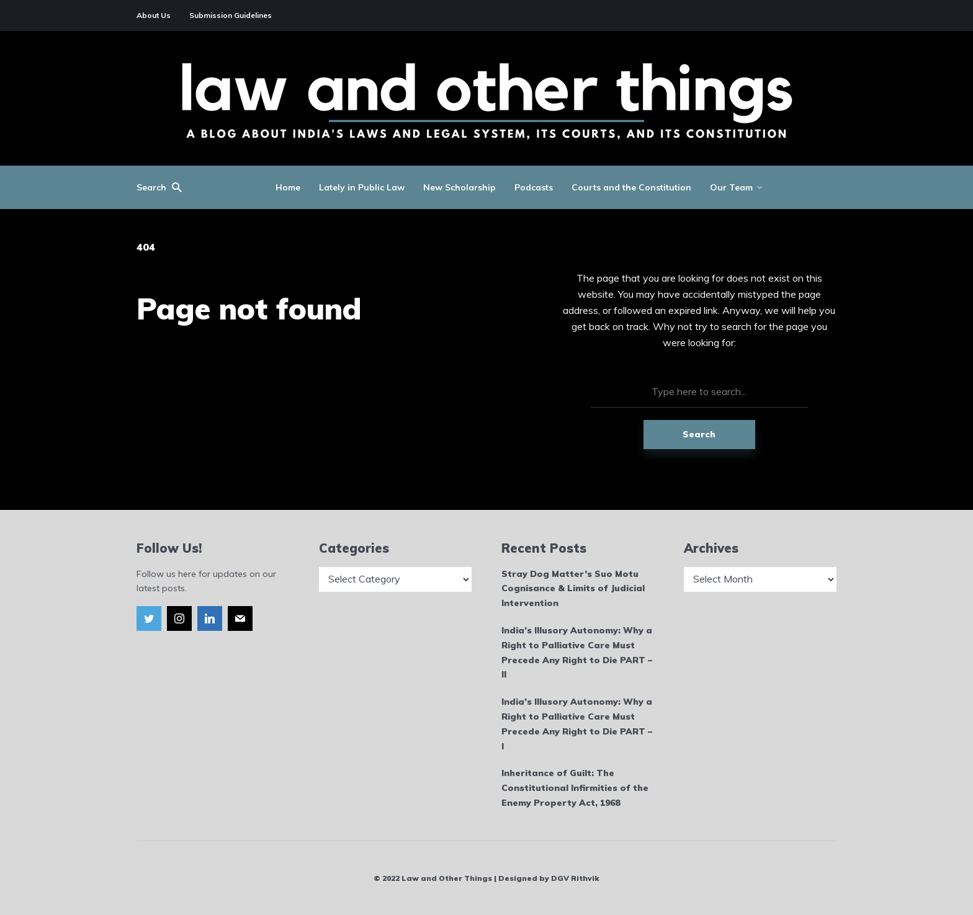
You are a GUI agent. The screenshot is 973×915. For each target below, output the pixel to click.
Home (288, 187)
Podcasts (533, 187)
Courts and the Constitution (631, 187)
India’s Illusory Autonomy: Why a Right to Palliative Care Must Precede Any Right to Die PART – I (576, 723)
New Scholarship (459, 187)
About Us (154, 15)
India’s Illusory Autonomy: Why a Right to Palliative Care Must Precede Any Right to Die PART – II (576, 652)
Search (699, 434)
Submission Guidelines (230, 15)
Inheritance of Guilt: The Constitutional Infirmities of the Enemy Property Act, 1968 (574, 787)
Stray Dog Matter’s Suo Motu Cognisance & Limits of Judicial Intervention (573, 588)
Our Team (731, 187)
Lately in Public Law (362, 187)
